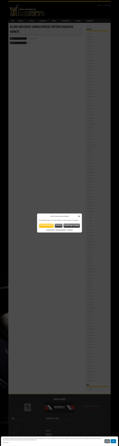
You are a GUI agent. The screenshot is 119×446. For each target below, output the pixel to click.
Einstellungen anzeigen (72, 225)
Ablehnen (59, 225)
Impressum (70, 230)
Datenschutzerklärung (61, 230)
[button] (79, 216)
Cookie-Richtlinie (50, 230)
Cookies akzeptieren (46, 225)
